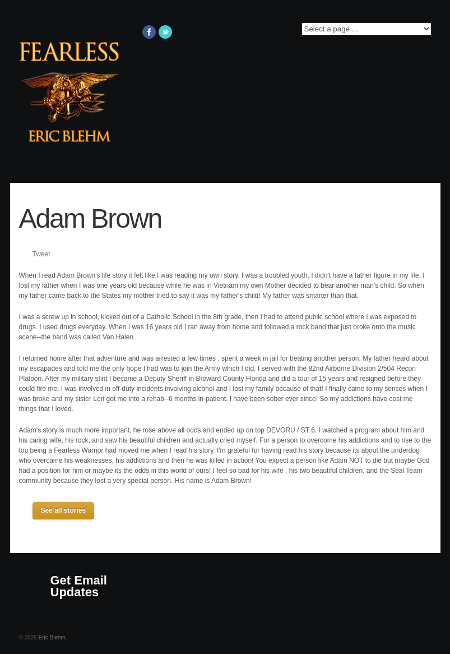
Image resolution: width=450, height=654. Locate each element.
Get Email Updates (78, 586)
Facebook (149, 32)
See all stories (63, 510)
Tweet (41, 254)
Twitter (165, 32)
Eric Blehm (52, 637)
